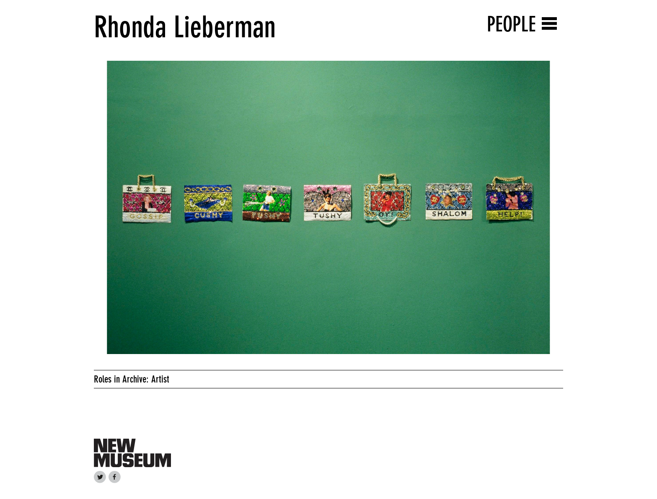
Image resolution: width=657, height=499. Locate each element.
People (511, 24)
